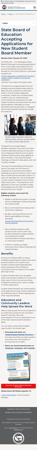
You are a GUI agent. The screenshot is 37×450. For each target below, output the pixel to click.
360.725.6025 (13, 428)
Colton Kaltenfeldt (8, 395)
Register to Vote (10, 412)
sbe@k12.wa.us (18, 429)
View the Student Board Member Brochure (18, 386)
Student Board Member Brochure (19, 335)
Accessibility (28, 412)
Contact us (19, 412)
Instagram (18, 348)
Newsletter (10, 409)
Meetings (18, 409)
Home (3, 14)
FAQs (28, 409)
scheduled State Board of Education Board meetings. (19, 222)
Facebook (9, 348)
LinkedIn (31, 348)
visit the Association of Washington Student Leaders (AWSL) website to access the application (18, 78)
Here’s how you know (7, 3)
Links (5, 23)
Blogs (24, 409)
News (10, 14)
